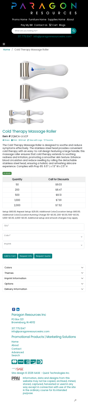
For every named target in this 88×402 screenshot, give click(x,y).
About (15, 345)
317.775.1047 (25, 36)
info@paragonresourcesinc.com (53, 36)
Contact (16, 349)
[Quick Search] (41, 31)
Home (15, 341)
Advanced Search (18, 354)
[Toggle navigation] (4, 44)
